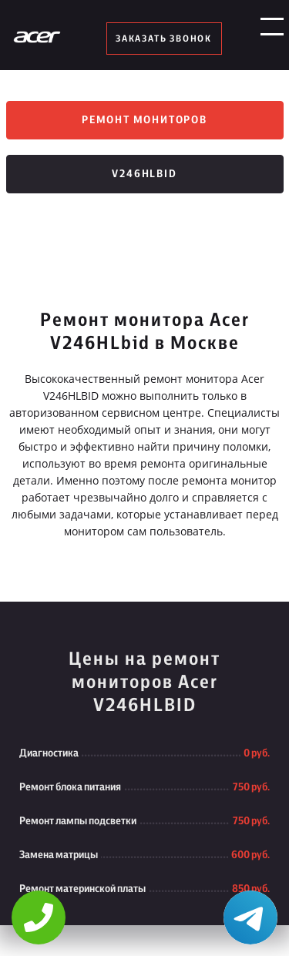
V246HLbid (144, 174)
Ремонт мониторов (144, 120)
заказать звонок (164, 38)
